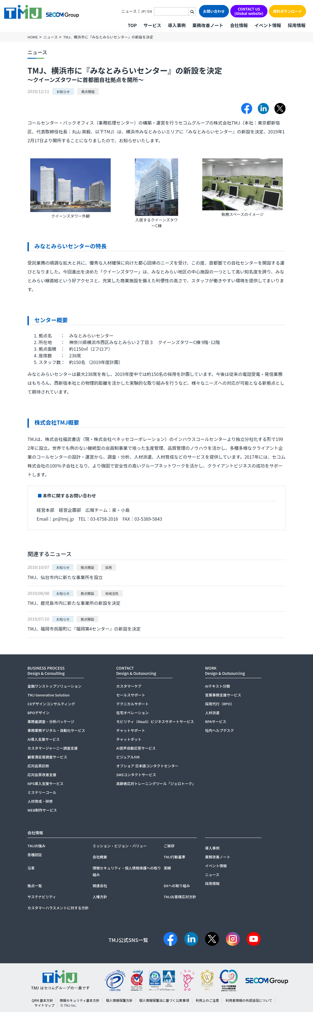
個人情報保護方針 (119, 1000)
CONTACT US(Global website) (248, 11)
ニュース (129, 11)
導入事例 (177, 25)
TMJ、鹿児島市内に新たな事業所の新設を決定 (73, 603)
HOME (32, 37)
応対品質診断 (38, 765)
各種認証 (34, 854)
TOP (132, 25)
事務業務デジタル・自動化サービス (56, 730)
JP (143, 11)
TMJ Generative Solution (48, 695)
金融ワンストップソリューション (54, 686)
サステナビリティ (41, 896)
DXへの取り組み (177, 885)
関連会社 (100, 885)
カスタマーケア (129, 686)
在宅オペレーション (132, 712)
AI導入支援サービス (43, 739)
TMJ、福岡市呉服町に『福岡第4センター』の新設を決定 (84, 628)
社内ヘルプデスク (219, 730)
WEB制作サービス (42, 810)
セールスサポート (130, 695)
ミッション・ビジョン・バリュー (120, 845)
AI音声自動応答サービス (136, 748)
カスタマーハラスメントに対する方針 (58, 907)
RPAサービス (215, 721)
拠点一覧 (34, 885)
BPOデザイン (38, 712)
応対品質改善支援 (41, 774)
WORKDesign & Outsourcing (225, 670)
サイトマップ (44, 1005)
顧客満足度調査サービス (47, 757)
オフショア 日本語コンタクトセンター (147, 765)
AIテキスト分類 (217, 686)
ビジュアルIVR (128, 757)
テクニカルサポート (132, 703)
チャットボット (129, 739)
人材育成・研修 (40, 801)
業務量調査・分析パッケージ (50, 721)
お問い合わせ (214, 11)
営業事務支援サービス (223, 695)
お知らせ (63, 91)
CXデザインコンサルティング (51, 703)
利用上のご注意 (207, 1000)
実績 (167, 868)
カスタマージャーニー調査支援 (52, 748)
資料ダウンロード (287, 11)
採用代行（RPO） (219, 703)
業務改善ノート (207, 25)
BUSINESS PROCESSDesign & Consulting (46, 670)
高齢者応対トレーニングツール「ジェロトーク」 (156, 783)
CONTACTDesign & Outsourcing (136, 670)
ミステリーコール (41, 792)
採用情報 (297, 25)
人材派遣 (212, 712)
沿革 (31, 868)
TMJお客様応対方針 (180, 896)
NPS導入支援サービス (45, 783)
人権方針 (100, 896)
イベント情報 (267, 25)
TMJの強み (36, 845)
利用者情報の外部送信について (249, 1000)
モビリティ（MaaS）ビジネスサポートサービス (155, 721)
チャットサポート (130, 730)
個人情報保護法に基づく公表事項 (164, 1000)
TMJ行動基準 (174, 856)
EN (149, 11)
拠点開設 (88, 91)
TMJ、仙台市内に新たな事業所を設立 (65, 577)
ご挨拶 (169, 845)
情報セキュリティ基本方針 (79, 1000)
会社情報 (239, 25)
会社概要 (100, 856)
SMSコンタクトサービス (136, 774)
